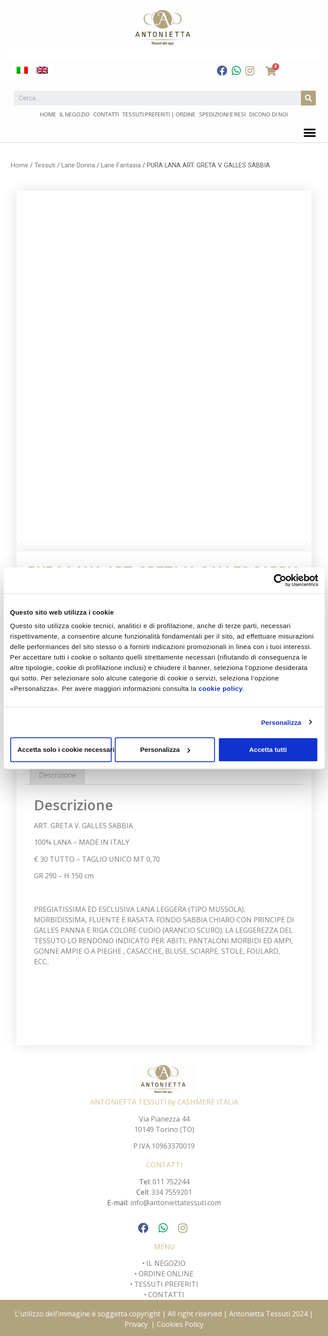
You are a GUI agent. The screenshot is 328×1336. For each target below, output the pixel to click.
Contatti (106, 114)
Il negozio (75, 114)
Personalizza (281, 722)
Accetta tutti (268, 749)
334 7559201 (171, 1192)
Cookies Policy (180, 1324)
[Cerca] (308, 98)
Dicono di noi (268, 114)
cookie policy (221, 688)
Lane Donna (78, 165)
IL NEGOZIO (165, 1263)
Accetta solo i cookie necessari (64, 749)
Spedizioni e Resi (222, 114)
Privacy (136, 1324)
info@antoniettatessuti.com (175, 1202)
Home (48, 114)
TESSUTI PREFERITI (166, 1284)
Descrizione (57, 775)
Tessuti (44, 165)
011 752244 (170, 1181)
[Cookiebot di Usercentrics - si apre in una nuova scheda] (280, 580)
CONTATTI (166, 1294)
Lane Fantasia (121, 165)
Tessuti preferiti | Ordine (159, 114)
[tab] (57, 775)
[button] (309, 133)
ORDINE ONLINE (166, 1273)
